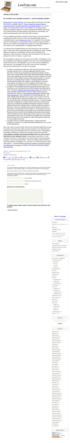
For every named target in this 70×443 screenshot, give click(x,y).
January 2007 (55, 394)
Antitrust (56, 291)
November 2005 (56, 419)
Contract (56, 293)
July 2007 (54, 385)
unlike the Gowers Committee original (28, 90)
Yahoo (23, 159)
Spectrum (54, 303)
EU (55, 266)
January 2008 (55, 376)
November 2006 (56, 397)
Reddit (17, 157)
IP (52, 280)
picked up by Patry (25, 40)
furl (38, 157)
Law (53, 289)
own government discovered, (32, 93)
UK (29, 151)
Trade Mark (56, 285)
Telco (55, 312)
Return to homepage (60, 219)
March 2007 (55, 390)
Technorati (44, 157)
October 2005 (55, 421)
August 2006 (55, 403)
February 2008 (55, 374)
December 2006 (56, 396)
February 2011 (55, 339)
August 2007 (55, 383)
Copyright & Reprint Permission (59, 248)
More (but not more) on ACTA (59, 250)
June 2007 (54, 387)
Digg (12, 157)
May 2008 (54, 368)
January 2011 (55, 341)
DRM (55, 307)
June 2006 (54, 407)
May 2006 (54, 408)
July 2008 (54, 365)
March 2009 (55, 350)
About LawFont (55, 246)
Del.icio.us (6, 157)
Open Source (55, 300)
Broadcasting (55, 271)
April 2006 (54, 410)
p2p (55, 310)
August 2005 (55, 425)
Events (53, 278)
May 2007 (54, 388)
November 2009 (56, 345)
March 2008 (55, 372)
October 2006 (55, 399)
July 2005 (54, 426)
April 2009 (54, 348)
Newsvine (33, 157)
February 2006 (55, 414)
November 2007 (56, 378)
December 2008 (56, 356)
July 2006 (54, 405)
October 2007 (55, 379)
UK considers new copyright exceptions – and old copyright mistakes (26, 18)
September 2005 (56, 423)
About (62, 2)
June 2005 (54, 428)
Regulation (56, 296)
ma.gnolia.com (25, 157)
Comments (58, 438)
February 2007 (55, 392)
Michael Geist (7, 22)
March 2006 (55, 412)
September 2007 (56, 381)
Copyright (25, 151)
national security (56, 298)
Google (17, 159)
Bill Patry (20, 22)
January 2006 (55, 416)
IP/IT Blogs (54, 287)
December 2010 (56, 343)
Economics (54, 277)
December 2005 (56, 417)
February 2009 (55, 352)
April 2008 (54, 370)
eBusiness (54, 275)
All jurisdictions (55, 262)
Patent (55, 284)
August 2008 (55, 363)
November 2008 (56, 358)
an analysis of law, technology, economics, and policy (36, 7)
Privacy (54, 302)
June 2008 (54, 367)
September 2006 (56, 401)
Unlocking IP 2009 (56, 252)
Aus (55, 264)
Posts (57, 436)
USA (55, 269)
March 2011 (55, 338)
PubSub (11, 159)
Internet (56, 309)
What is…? (54, 316)
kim (15, 151)
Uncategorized (55, 314)
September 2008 (56, 361)
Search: (60, 320)
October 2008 (55, 359)
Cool (53, 273)
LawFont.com (27, 5)
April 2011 (54, 336)
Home (57, 2)
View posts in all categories (58, 260)
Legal (65, 2)
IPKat (15, 22)
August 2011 (55, 334)
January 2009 (55, 354)
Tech (53, 305)
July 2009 (54, 347)
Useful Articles (55, 253)
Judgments (56, 294)
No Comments (6, 153)
